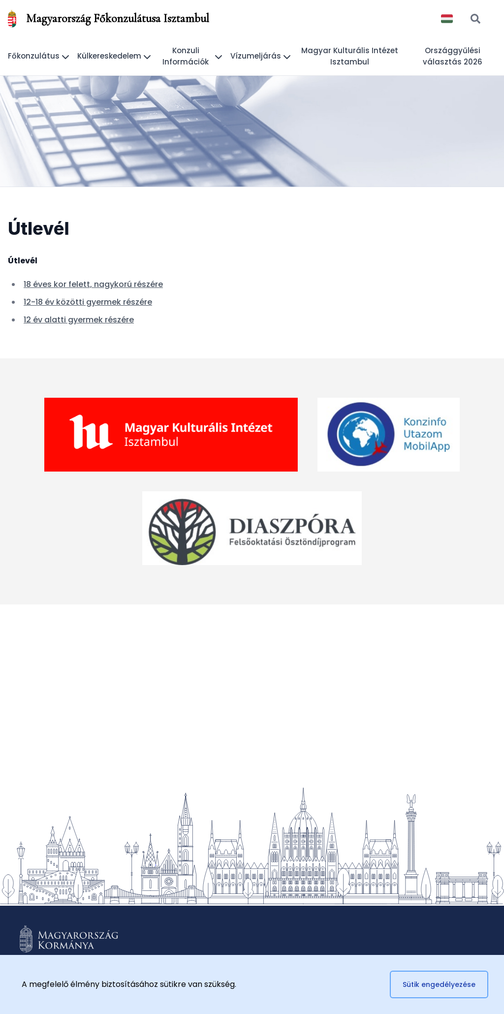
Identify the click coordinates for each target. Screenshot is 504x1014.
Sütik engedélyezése (439, 984)
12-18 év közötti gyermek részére (88, 302)
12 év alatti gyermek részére (79, 319)
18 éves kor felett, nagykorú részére (93, 284)
